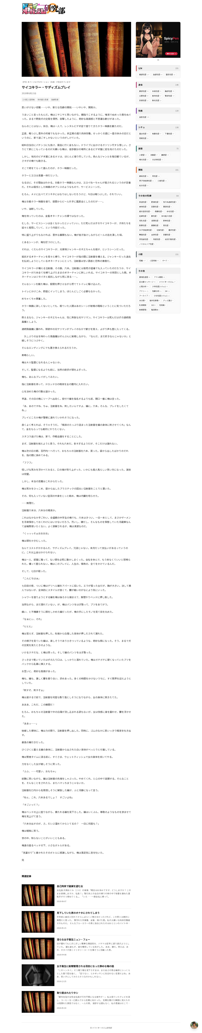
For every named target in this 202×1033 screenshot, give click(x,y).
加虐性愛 (54, 99)
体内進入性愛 (43, 99)
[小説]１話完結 (29, 99)
